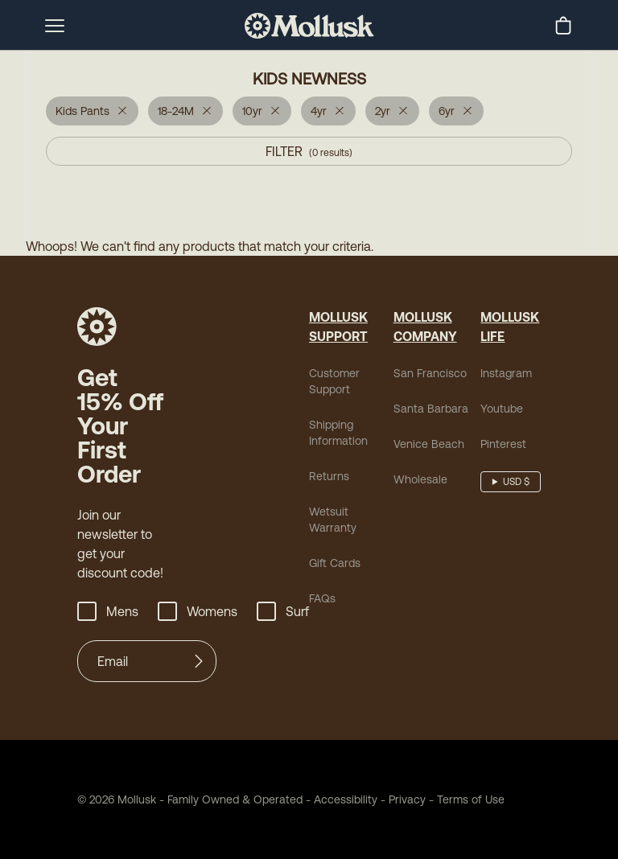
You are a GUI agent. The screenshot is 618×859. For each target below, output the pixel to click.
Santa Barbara (430, 408)
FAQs (322, 598)
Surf (283, 611)
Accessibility (340, 799)
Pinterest (503, 444)
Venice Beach (428, 444)
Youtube (501, 408)
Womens (197, 611)
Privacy (407, 799)
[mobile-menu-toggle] (55, 26)
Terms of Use (471, 799)
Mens (107, 611)
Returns (329, 476)
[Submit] (198, 661)
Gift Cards (334, 563)
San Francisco (430, 373)
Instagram (506, 373)
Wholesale (420, 479)
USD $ (516, 481)
